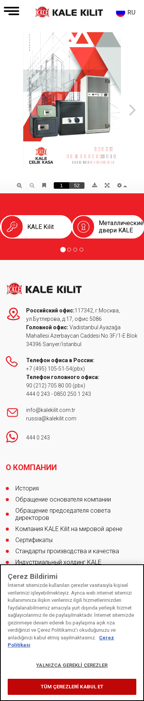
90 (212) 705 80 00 (49, 385)
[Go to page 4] (81, 250)
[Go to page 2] (69, 250)
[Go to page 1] (63, 249)
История (27, 488)
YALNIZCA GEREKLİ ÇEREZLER (72, 665)
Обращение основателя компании (63, 499)
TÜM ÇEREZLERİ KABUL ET (72, 687)
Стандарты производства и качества (67, 551)
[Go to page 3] (75, 250)
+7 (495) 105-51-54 (49, 369)
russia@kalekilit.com (51, 418)
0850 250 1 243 (72, 394)
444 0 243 (38, 394)
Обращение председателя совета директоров (63, 514)
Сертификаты (34, 540)
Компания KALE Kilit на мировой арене (68, 529)
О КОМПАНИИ (31, 467)
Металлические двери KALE (121, 226)
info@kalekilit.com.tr (50, 410)
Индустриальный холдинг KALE (58, 562)
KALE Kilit (40, 226)
